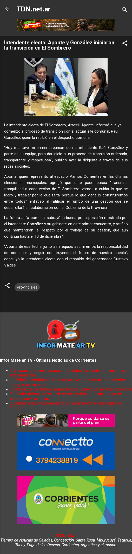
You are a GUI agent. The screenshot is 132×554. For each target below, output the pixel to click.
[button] (125, 44)
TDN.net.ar (34, 9)
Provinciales (27, 287)
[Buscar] (125, 10)
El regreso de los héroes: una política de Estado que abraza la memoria (71, 389)
